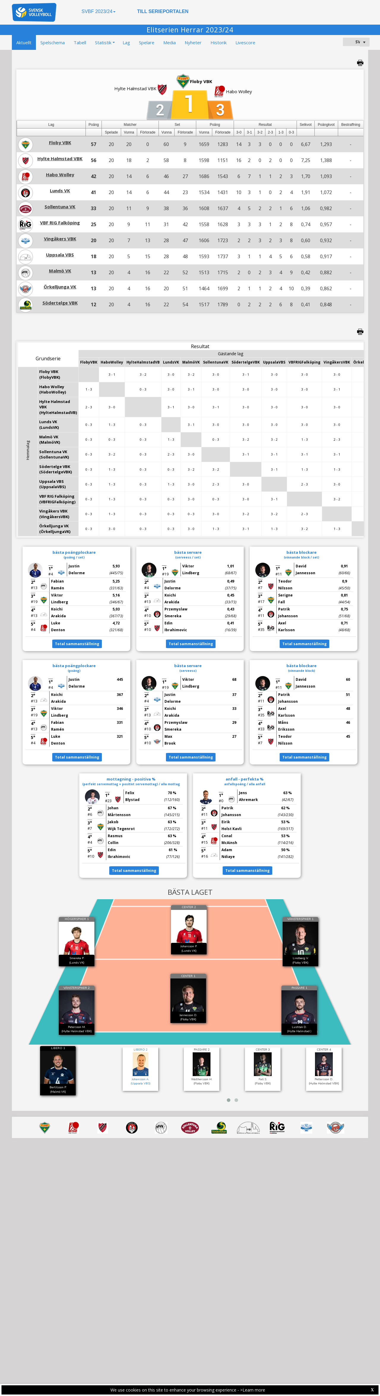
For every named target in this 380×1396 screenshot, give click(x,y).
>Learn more (252, 1390)
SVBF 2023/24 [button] (98, 11)
